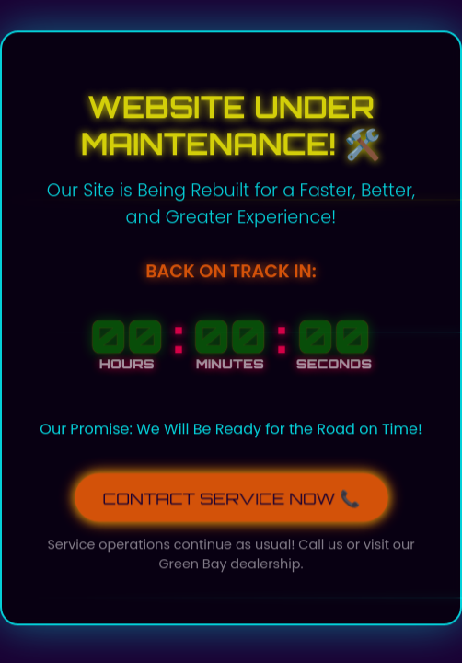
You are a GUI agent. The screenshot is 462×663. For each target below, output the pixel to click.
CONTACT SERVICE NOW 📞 (230, 496)
